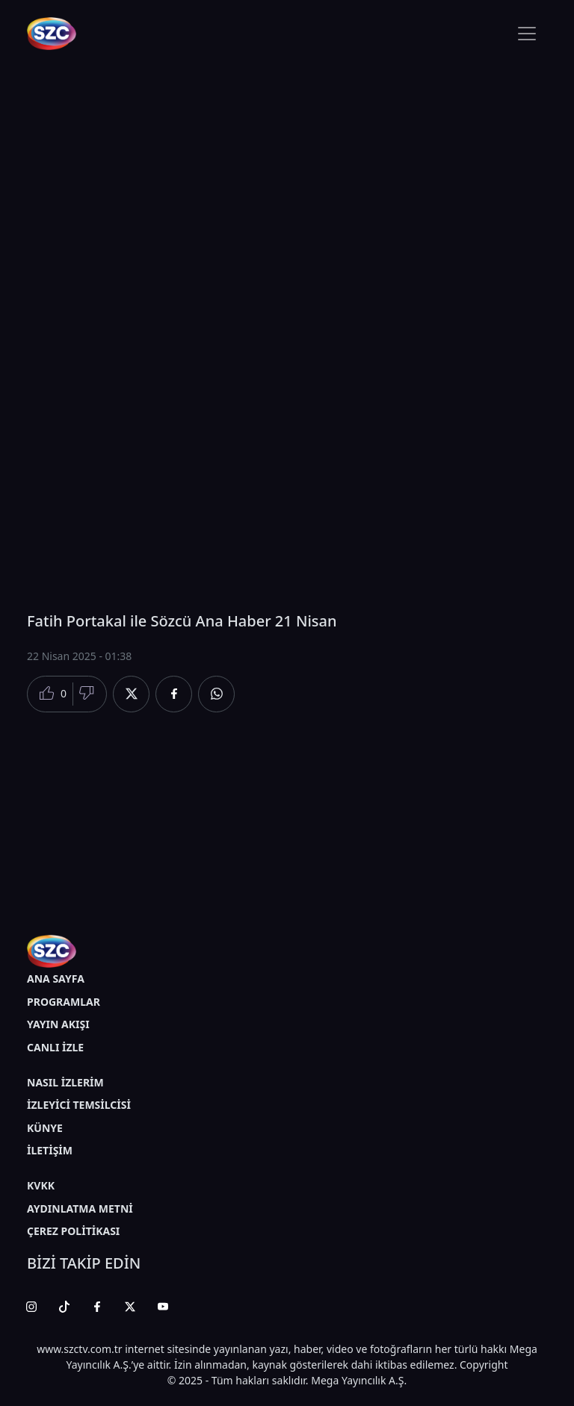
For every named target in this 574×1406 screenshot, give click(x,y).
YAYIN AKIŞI (58, 1024)
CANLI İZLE (55, 1047)
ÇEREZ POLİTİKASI (73, 1231)
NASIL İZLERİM (65, 1082)
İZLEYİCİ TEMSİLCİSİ (79, 1105)
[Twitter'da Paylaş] (131, 694)
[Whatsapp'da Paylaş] (216, 694)
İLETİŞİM (49, 1150)
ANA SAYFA (55, 978)
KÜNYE (45, 1128)
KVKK (41, 1185)
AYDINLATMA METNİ (80, 1208)
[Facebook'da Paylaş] (173, 694)
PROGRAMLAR (63, 1002)
